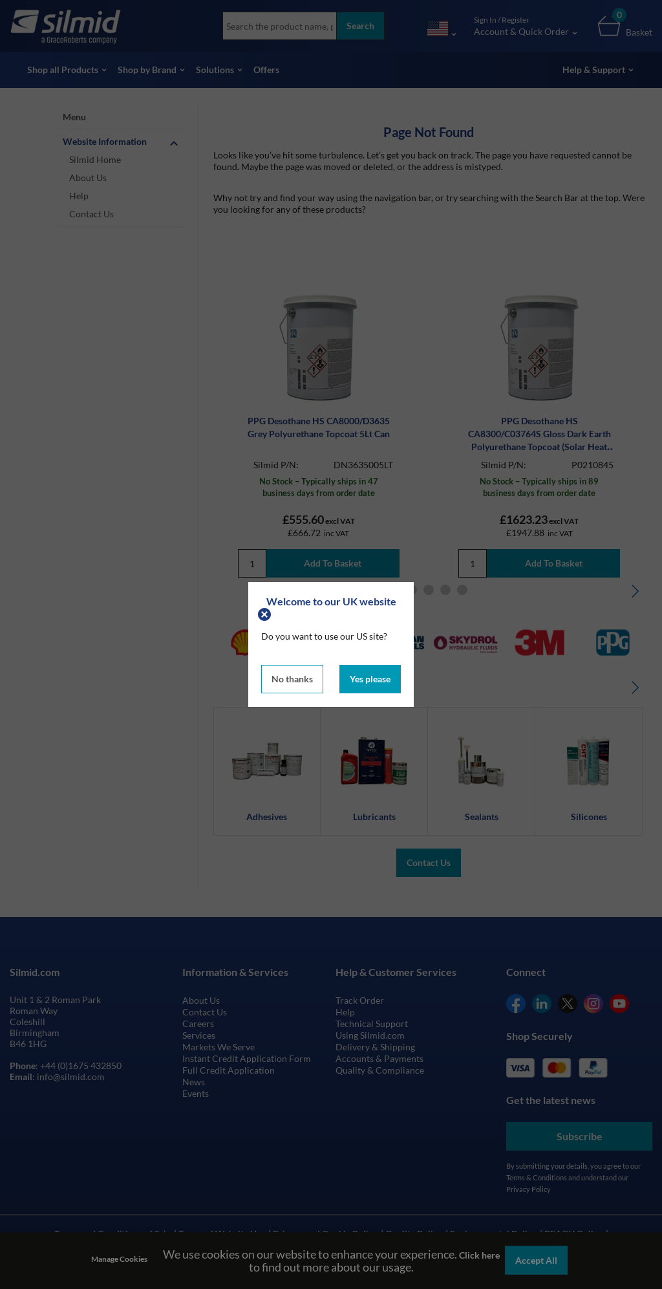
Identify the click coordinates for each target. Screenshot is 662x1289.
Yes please (370, 678)
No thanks (292, 678)
